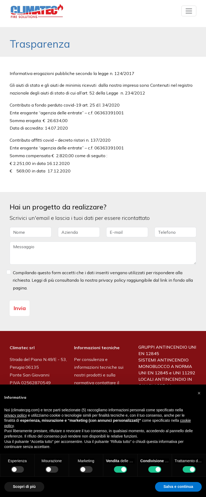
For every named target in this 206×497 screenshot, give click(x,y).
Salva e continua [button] (178, 486)
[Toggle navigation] (188, 11)
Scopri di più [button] (24, 486)
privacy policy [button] (15, 415)
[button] (199, 393)
